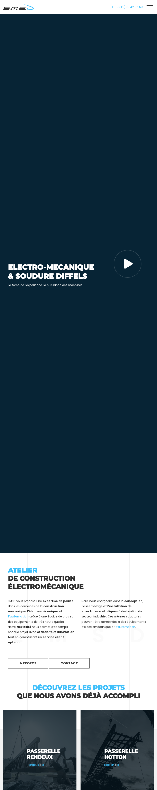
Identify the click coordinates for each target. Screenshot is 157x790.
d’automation (125, 627)
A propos (28, 663)
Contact (69, 663)
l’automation (18, 616)
